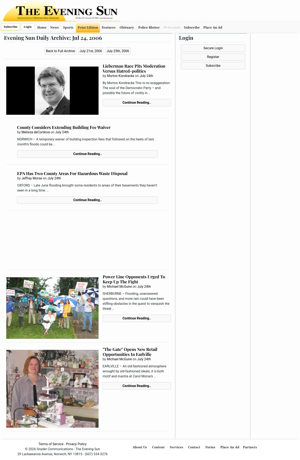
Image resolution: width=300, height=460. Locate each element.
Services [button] (177, 447)
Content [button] (158, 447)
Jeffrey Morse (31, 178)
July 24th (146, 76)
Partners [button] (250, 447)
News (54, 27)
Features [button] (108, 27)
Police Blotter (149, 27)
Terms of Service (51, 444)
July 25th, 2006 (117, 51)
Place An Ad (212, 27)
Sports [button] (68, 27)
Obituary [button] (127, 27)
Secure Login (213, 48)
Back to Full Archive (60, 51)
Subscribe (10, 26)
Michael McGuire (119, 287)
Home (42, 27)
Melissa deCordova (35, 132)
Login (28, 26)
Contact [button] (194, 447)
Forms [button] (210, 447)
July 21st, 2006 (91, 51)
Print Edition (88, 27)
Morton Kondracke (120, 76)
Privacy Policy (76, 444)
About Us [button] (140, 447)
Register (213, 57)
